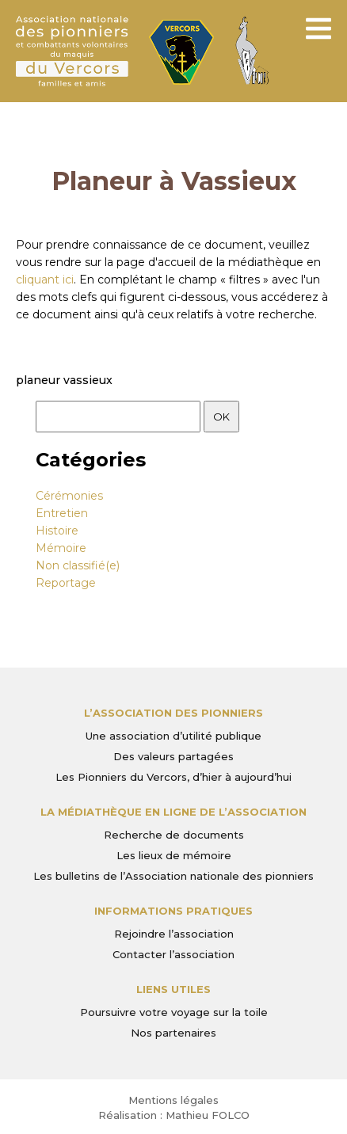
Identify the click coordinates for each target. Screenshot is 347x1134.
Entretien (62, 513)
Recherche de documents (174, 834)
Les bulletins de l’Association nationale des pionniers (173, 876)
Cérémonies (69, 496)
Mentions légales (173, 1100)
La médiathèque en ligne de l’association (173, 811)
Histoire (57, 530)
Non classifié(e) (78, 565)
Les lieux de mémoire (173, 855)
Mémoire (61, 548)
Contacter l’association (173, 954)
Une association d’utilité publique (173, 735)
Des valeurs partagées (173, 756)
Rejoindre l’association (174, 933)
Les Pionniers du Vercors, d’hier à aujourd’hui (173, 777)
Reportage (66, 583)
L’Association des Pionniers (173, 712)
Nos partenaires (173, 1032)
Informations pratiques (173, 910)
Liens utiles (173, 989)
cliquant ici (45, 279)
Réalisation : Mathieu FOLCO (174, 1115)
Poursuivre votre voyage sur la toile (174, 1012)
